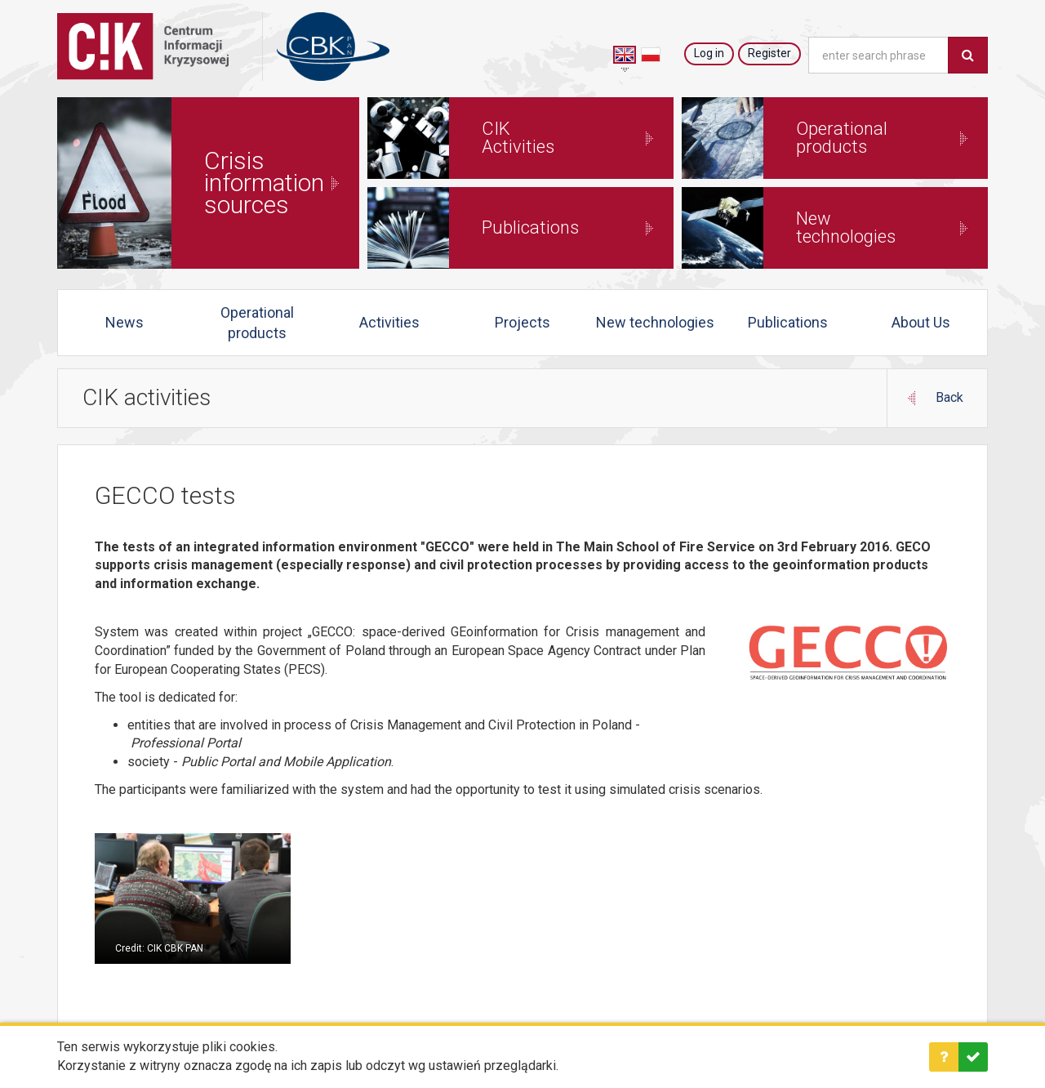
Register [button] (769, 53)
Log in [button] (709, 53)
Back (949, 396)
